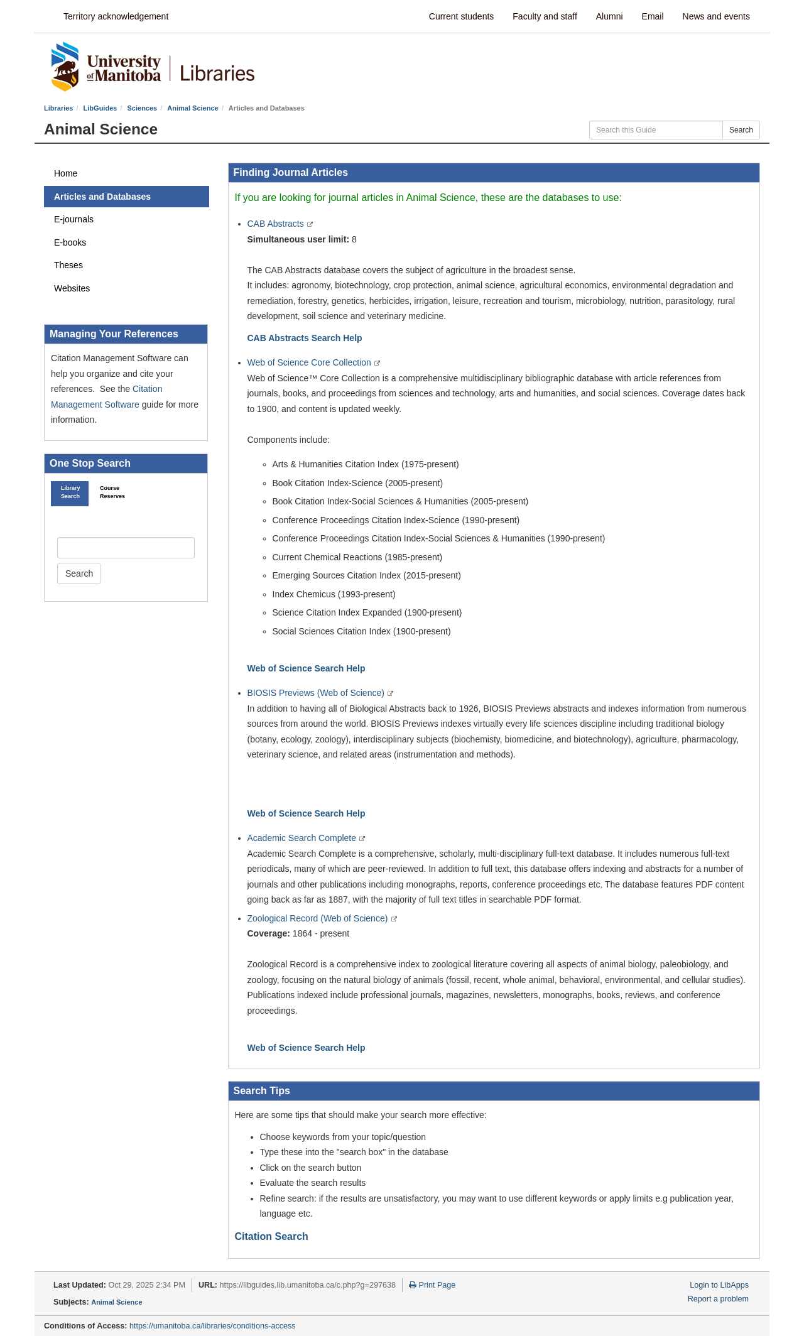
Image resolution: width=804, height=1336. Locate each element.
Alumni (609, 16)
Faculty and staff (545, 16)
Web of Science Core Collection (310, 362)
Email (653, 16)
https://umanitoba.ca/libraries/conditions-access (212, 1326)
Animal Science (192, 108)
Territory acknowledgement (115, 16)
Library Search (70, 492)
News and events (716, 16)
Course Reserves (108, 492)
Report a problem (718, 1299)
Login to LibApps (719, 1285)
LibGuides (100, 108)
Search (741, 130)
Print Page (432, 1285)
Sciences (143, 108)
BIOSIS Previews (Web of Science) (317, 693)
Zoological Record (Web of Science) (319, 918)
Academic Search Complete (303, 838)
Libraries (58, 108)
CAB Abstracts (277, 224)
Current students (461, 16)
